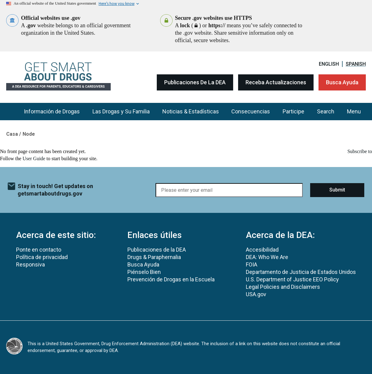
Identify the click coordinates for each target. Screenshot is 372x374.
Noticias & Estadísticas (190, 111)
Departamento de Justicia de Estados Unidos (301, 272)
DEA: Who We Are (267, 257)
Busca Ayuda (342, 82)
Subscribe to (359, 151)
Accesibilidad (262, 249)
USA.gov (256, 294)
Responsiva (30, 264)
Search (325, 111)
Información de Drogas (52, 111)
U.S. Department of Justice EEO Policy (292, 279)
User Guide (34, 158)
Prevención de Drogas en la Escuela (171, 279)
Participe (293, 111)
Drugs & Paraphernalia (154, 257)
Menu (354, 111)
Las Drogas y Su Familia (121, 111)
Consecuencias (250, 111)
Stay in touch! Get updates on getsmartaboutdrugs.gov (55, 190)
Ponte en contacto (38, 249)
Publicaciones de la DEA (195, 82)
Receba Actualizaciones (276, 82)
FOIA (251, 264)
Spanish (356, 64)
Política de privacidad (42, 257)
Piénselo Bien (144, 272)
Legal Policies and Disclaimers (283, 287)
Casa (12, 134)
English (329, 64)
